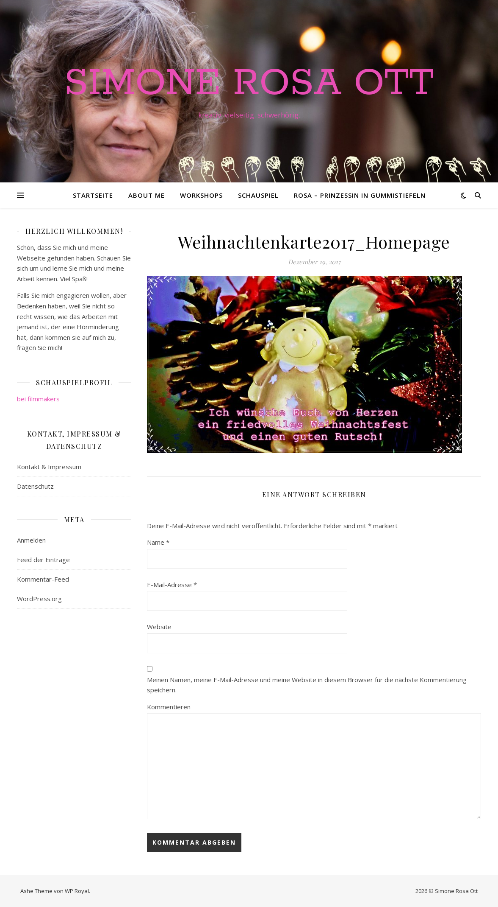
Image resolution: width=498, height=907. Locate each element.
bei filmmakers (38, 399)
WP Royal (77, 891)
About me (146, 195)
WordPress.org (39, 598)
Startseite (93, 195)
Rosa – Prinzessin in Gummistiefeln (360, 195)
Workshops (201, 195)
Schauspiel (258, 195)
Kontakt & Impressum (49, 466)
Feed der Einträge (43, 559)
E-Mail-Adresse (172, 584)
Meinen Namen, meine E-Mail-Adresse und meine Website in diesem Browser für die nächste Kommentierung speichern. (307, 684)
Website (159, 626)
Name (158, 542)
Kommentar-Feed (43, 579)
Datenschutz (35, 486)
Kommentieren (169, 707)
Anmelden (31, 540)
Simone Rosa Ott (249, 83)
